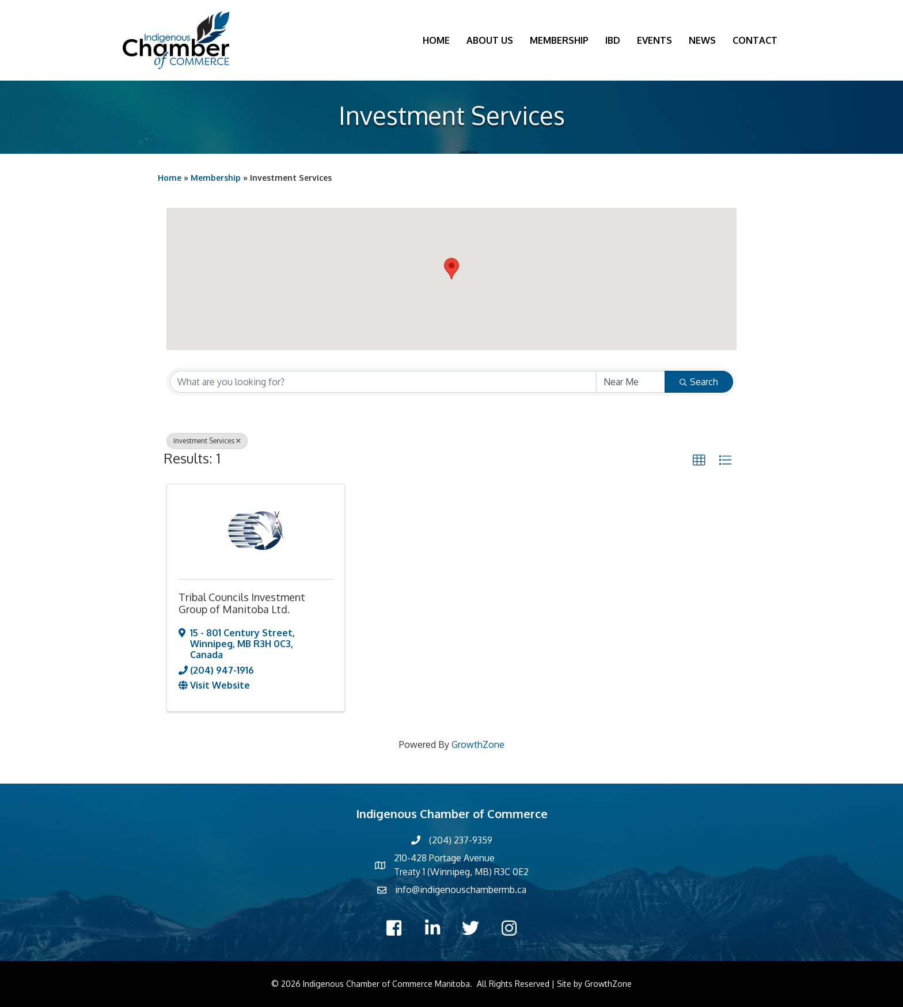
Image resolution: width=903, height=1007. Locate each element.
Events (654, 40)
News (702, 40)
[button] (451, 268)
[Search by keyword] (383, 382)
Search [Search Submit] (699, 381)
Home (436, 40)
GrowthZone (477, 744)
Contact (755, 40)
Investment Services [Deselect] (207, 440)
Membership (559, 40)
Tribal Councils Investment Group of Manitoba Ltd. (242, 603)
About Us (489, 40)
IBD (612, 40)
